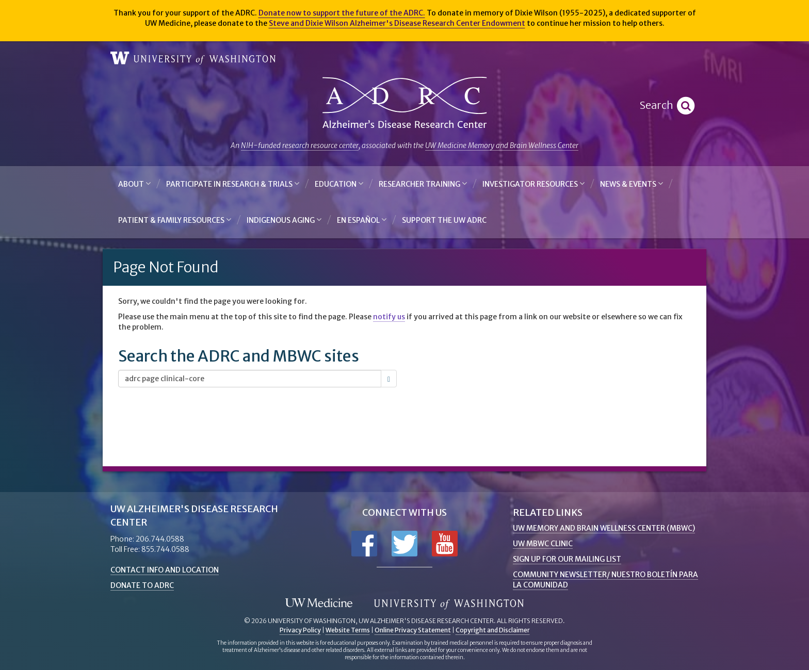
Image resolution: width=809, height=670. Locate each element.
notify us (389, 316)
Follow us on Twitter (404, 544)
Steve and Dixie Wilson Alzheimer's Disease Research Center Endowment (397, 23)
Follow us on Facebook (364, 544)
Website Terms (348, 630)
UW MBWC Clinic (543, 543)
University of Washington (193, 59)
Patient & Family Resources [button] (174, 220)
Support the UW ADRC (444, 220)
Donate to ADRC (142, 585)
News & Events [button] (631, 184)
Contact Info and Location (164, 570)
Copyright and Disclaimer (493, 630)
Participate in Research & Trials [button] (232, 184)
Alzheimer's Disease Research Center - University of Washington (404, 103)
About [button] (134, 184)
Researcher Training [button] (423, 184)
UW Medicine (319, 603)
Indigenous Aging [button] (284, 220)
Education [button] (339, 184)
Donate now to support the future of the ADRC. (341, 13)
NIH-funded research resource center (300, 145)
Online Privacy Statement (413, 630)
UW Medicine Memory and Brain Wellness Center (501, 145)
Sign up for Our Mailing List (567, 559)
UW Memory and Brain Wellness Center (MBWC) (604, 528)
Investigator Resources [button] (533, 184)
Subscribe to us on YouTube (445, 544)
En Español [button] (361, 220)
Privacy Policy (300, 630)
